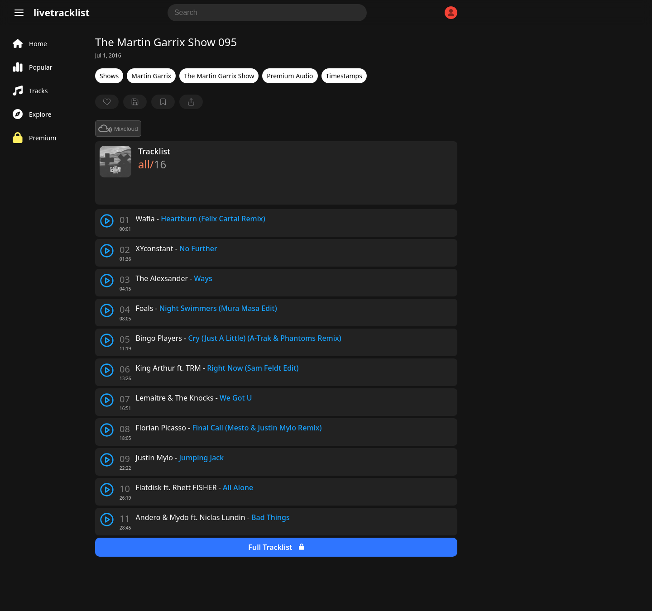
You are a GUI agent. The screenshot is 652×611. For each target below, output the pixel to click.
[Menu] (19, 13)
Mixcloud (118, 128)
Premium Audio (290, 76)
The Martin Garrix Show (219, 76)
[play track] (107, 221)
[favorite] (107, 102)
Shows (109, 76)
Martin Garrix (151, 76)
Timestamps (344, 76)
